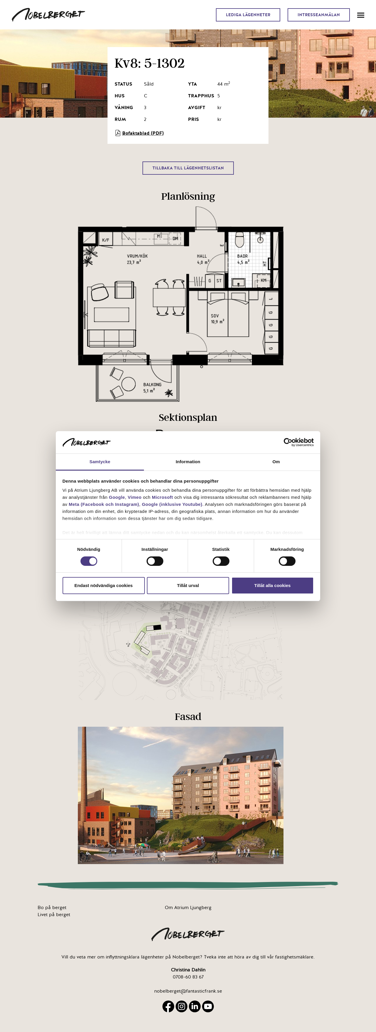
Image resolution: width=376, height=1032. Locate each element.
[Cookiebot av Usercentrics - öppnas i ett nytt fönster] (288, 442)
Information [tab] (188, 461)
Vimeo (135, 497)
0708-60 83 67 (188, 977)
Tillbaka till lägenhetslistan (188, 168)
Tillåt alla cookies (272, 585)
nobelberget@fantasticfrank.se (188, 991)
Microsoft (162, 497)
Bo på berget (52, 907)
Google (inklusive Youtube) (172, 504)
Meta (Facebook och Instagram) (104, 504)
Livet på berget (54, 914)
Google (117, 497)
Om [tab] (276, 461)
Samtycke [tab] (100, 461)
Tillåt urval (188, 585)
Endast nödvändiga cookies (103, 585)
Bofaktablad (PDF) (139, 133)
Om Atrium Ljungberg (188, 907)
